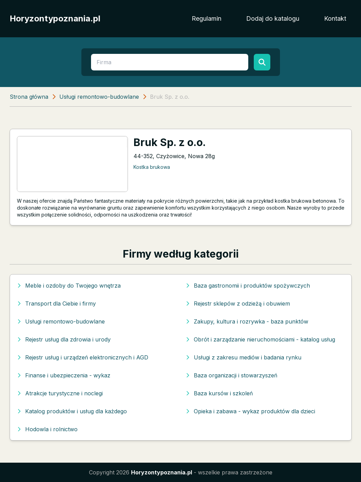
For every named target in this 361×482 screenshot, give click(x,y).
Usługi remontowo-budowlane (99, 96)
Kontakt (335, 18)
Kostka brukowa (151, 167)
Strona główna (29, 96)
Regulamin (206, 18)
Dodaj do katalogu (272, 18)
